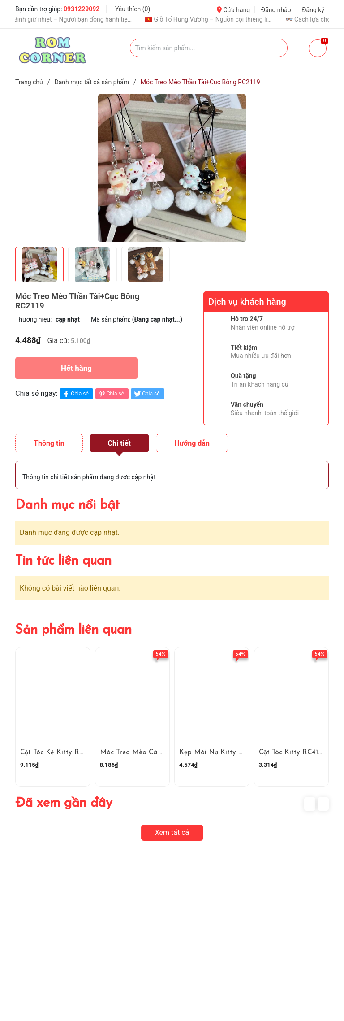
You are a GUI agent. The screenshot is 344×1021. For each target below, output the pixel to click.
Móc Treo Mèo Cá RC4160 (142, 752)
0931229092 (81, 9)
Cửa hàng (233, 9)
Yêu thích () (132, 9)
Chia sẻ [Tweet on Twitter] (146, 394)
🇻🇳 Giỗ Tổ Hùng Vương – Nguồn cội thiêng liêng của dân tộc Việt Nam (219, 19)
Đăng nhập (276, 9)
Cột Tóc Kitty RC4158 (292, 752)
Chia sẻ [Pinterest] (111, 394)
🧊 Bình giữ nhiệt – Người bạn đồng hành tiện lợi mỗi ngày (78, 19)
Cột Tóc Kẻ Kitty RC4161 (58, 752)
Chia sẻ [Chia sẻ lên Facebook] (75, 394)
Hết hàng (76, 368)
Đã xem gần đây (63, 803)
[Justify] (276, 48)
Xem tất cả (172, 832)
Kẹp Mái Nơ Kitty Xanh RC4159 (229, 752)
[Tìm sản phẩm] (209, 48)
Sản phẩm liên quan (73, 630)
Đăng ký (313, 9)
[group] (172, 168)
